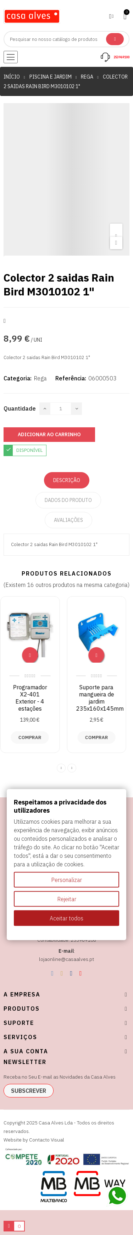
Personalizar (66, 879)
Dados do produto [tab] (68, 500)
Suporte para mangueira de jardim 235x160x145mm (103, 698)
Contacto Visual (46, 1140)
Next (71, 768)
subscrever (28, 1090)
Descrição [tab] (66, 480)
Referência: (70, 378)
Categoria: (18, 378)
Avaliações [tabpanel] (68, 520)
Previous (61, 768)
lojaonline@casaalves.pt (66, 959)
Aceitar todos (66, 917)
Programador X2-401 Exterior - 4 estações (33, 698)
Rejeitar (66, 898)
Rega (40, 378)
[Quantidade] (60, 408)
